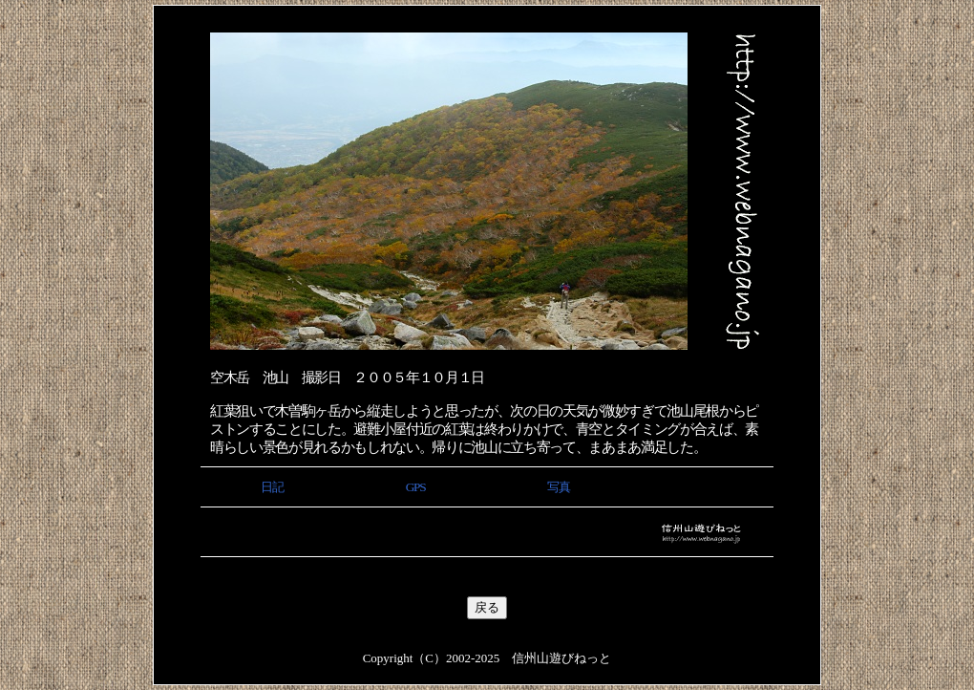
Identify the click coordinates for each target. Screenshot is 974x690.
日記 (272, 487)
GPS (415, 487)
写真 (558, 487)
